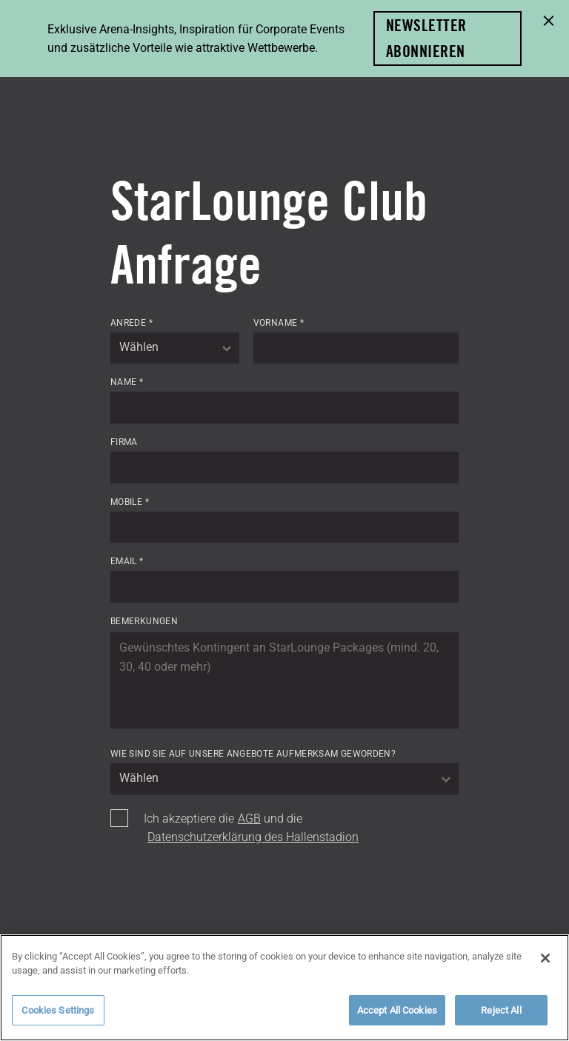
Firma (124, 442)
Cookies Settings (57, 1018)
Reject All (501, 1018)
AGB (249, 818)
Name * (126, 382)
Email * (127, 561)
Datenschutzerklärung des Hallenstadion (253, 837)
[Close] (545, 966)
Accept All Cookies (397, 1018)
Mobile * (129, 502)
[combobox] (174, 348)
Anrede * (131, 323)
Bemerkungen (144, 621)
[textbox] (174, 348)
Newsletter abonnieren (426, 38)
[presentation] (223, 894)
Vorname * (278, 323)
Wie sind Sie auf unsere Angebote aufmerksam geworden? (253, 754)
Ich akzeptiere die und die (251, 828)
